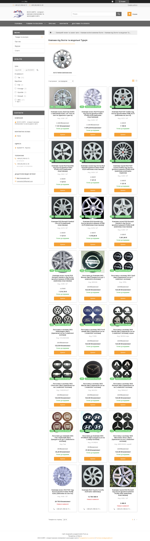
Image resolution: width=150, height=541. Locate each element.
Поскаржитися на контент (87, 538)
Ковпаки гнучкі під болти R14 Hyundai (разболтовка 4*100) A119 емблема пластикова (93, 167)
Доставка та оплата (80, 23)
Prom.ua (85, 534)
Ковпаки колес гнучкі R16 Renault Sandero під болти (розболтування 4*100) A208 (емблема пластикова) (63, 278)
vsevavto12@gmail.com (25, 181)
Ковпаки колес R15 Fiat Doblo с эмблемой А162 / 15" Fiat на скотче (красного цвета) (62, 113)
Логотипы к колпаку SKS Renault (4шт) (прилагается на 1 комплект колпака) (123, 385)
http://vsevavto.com (23, 178)
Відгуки (17, 46)
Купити (62, 134)
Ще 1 (18, 101)
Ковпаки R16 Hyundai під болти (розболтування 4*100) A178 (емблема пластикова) (92, 223)
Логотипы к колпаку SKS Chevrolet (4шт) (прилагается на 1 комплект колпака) (62, 385)
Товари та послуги (34, 23)
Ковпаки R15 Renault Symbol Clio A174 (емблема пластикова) (62, 223)
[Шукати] (119, 14)
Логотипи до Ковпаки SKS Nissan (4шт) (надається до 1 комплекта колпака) (93, 277)
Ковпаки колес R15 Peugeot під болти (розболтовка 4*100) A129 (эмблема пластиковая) (93, 114)
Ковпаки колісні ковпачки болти (92, 33)
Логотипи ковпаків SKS (62, 73)
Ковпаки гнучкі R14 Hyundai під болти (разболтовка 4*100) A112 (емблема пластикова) (63, 168)
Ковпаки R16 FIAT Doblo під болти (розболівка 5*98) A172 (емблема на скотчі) (123, 113)
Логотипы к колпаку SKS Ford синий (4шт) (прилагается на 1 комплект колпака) (93, 331)
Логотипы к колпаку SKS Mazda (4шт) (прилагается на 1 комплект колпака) (92, 385)
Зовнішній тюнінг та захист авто (67, 33)
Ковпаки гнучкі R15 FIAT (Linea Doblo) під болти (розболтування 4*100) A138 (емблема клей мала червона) (123, 169)
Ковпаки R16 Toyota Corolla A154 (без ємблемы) (93, 491)
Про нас (52, 23)
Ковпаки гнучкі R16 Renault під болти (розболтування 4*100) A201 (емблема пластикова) (123, 492)
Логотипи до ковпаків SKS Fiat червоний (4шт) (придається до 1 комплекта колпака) (62, 438)
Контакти (64, 23)
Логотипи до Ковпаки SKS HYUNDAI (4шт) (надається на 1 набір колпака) (93, 437)
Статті (17, 51)
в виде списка (136, 81)
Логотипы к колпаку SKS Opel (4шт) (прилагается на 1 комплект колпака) (123, 277)
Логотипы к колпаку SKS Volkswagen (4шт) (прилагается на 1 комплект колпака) (62, 332)
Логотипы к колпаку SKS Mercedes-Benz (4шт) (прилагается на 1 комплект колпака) (123, 438)
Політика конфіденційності (104, 538)
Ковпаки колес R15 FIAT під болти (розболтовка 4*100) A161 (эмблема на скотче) (63, 491)
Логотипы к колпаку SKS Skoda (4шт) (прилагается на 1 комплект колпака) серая (122, 331)
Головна (18, 23)
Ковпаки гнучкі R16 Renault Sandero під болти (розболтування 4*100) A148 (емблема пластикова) (123, 224)
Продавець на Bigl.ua (75, 536)
